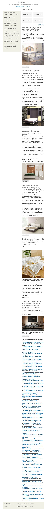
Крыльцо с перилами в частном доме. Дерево (33, 440)
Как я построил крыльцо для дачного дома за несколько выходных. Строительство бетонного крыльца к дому (32, 388)
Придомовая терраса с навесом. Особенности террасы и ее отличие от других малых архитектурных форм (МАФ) (33, 471)
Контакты (18, 503)
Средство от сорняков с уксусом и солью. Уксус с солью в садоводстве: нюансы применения (11, 37)
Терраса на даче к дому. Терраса (30, 438)
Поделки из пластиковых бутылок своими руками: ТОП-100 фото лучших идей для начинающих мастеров (31, 408)
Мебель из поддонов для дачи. (30, 461)
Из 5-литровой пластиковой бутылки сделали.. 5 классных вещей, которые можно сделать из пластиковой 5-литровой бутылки (33, 392)
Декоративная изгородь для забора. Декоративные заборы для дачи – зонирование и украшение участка (32, 446)
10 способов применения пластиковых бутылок (33, 342)
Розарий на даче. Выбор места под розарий (32, 474)
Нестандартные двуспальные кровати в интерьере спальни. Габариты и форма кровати (31, 303)
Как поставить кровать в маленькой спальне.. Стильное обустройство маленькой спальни (32, 75)
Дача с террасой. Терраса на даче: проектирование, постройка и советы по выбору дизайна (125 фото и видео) (32, 459)
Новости (23, 6)
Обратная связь (32, 503)
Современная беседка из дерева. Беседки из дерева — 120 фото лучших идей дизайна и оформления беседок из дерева (32, 496)
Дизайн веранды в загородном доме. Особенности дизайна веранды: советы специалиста (10, 22)
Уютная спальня (38, 20)
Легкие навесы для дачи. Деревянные (31, 374)
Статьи (28, 6)
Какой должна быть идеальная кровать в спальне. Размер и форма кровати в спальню (31, 29)
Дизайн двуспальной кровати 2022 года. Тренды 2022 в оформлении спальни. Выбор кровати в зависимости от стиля (33, 241)
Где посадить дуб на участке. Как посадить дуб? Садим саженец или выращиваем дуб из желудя (32, 396)
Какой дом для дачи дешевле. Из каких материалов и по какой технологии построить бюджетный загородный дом (32, 425)
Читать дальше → (25, 66)
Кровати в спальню (38, 14)
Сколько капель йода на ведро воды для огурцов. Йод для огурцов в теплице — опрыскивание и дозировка (31, 378)
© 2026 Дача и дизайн (7, 503)
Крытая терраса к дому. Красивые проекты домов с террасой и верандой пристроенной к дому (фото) (32, 464)
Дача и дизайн (23, 2)
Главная (18, 6)
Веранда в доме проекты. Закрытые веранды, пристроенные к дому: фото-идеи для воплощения (12, 42)
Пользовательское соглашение (24, 503)
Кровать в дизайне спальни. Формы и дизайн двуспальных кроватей (31, 133)
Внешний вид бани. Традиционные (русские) (33, 427)
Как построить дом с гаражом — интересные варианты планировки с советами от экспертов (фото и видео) (32, 436)
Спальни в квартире (27, 20)
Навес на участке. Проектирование (30, 349)
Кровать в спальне (27, 14)
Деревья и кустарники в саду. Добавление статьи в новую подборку (10, 46)
